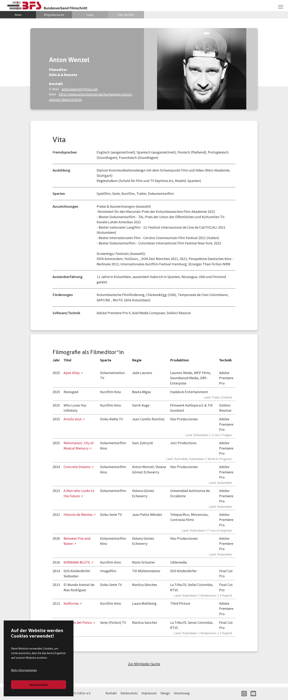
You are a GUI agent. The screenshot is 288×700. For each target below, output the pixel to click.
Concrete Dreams (77, 466)
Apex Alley (72, 372)
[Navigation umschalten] (280, 7)
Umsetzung (182, 693)
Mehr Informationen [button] (24, 670)
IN (244, 693)
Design (165, 693)
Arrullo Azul (73, 419)
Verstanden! (38, 684)
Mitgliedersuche (54, 15)
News (18, 15)
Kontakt (111, 693)
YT (253, 693)
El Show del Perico (78, 622)
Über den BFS (126, 15)
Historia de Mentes (78, 514)
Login (90, 15)
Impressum (149, 693)
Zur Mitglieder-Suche (144, 663)
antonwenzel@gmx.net (80, 89)
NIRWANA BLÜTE (77, 562)
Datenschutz (129, 693)
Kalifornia (71, 603)
